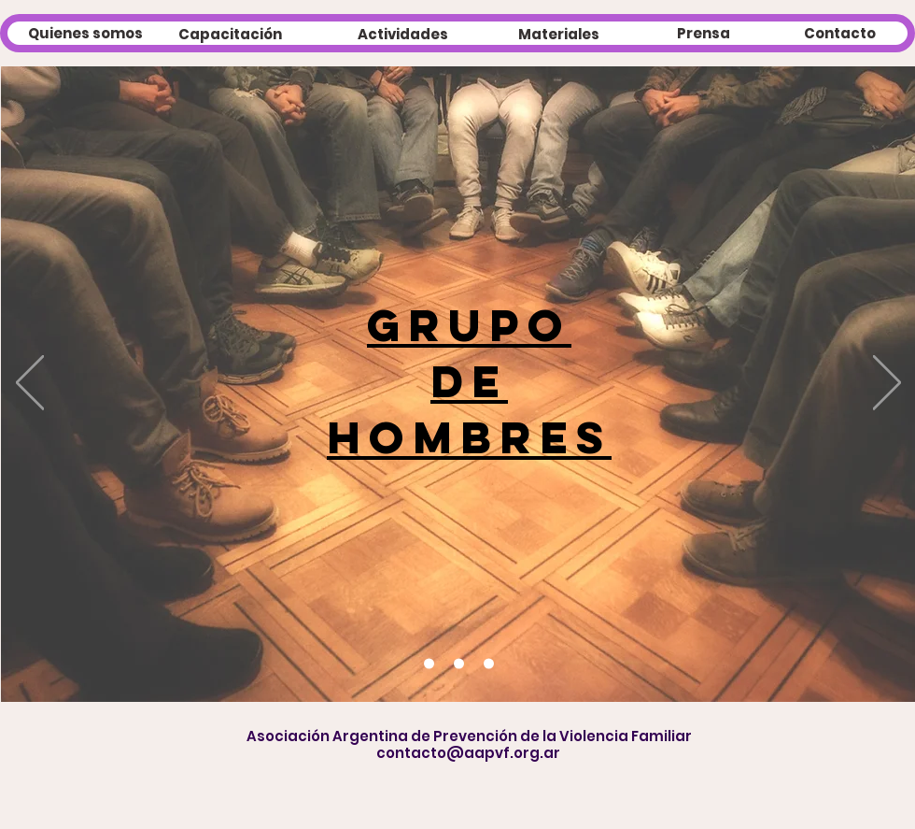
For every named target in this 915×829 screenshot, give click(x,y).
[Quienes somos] (85, 32)
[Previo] (30, 384)
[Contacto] (839, 32)
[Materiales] (559, 33)
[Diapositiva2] (429, 664)
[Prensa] (703, 32)
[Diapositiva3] (459, 664)
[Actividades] (403, 33)
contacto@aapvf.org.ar (468, 753)
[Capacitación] (230, 33)
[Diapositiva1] (489, 664)
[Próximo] (887, 384)
